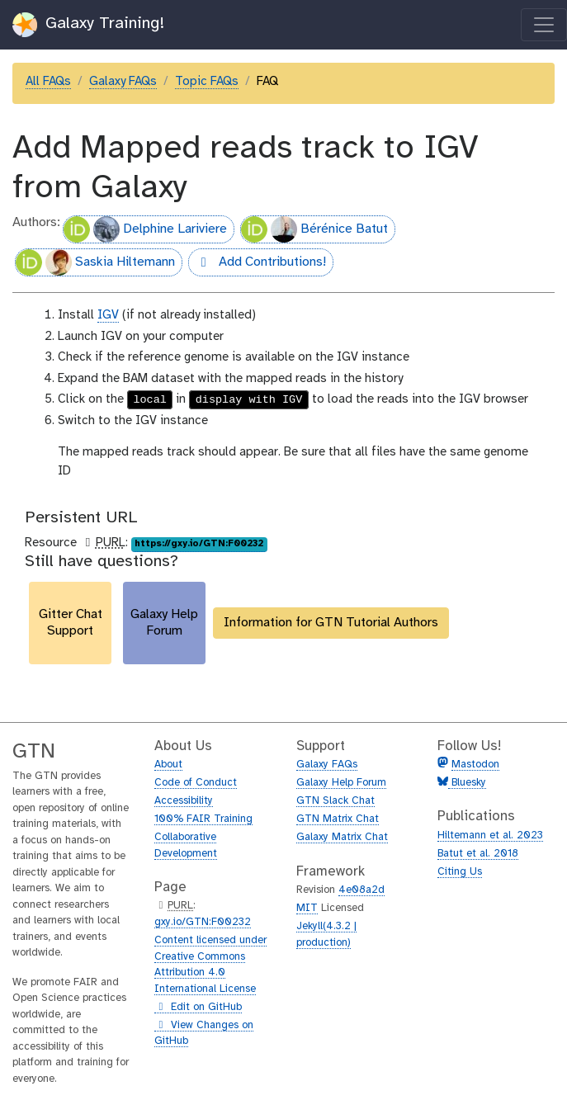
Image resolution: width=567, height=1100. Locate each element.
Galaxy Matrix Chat (342, 837)
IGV (108, 315)
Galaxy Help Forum (341, 782)
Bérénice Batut (314, 229)
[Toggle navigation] (544, 24)
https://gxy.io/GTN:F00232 (199, 544)
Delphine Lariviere (145, 229)
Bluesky (467, 782)
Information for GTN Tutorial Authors (331, 623)
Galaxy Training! (88, 24)
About (168, 764)
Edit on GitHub (198, 1007)
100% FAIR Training (203, 819)
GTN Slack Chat (335, 800)
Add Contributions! (257, 264)
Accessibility (183, 800)
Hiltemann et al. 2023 (490, 835)
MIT (307, 908)
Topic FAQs (207, 81)
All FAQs (48, 81)
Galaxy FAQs (123, 81)
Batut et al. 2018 (477, 853)
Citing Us (459, 871)
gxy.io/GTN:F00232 (202, 922)
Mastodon (475, 764)
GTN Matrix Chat (337, 819)
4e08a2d (361, 890)
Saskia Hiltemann (95, 262)
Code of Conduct (195, 782)
